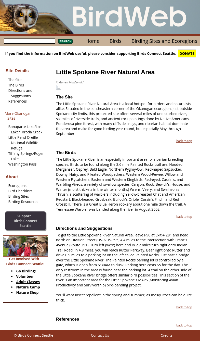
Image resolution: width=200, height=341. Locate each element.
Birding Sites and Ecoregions (164, 40)
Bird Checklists (20, 190)
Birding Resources (23, 201)
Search (65, 41)
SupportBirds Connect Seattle (25, 221)
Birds (116, 40)
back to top (184, 141)
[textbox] (29, 41)
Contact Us (100, 335)
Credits (166, 335)
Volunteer (25, 276)
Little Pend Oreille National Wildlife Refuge (23, 142)
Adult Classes (28, 281)
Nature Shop (27, 292)
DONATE (187, 53)
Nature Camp (28, 287)
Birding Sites (18, 196)
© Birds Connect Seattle (33, 335)
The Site (15, 79)
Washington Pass (22, 164)
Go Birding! (26, 271)
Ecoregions (17, 185)
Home (92, 40)
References (17, 101)
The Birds (16, 85)
